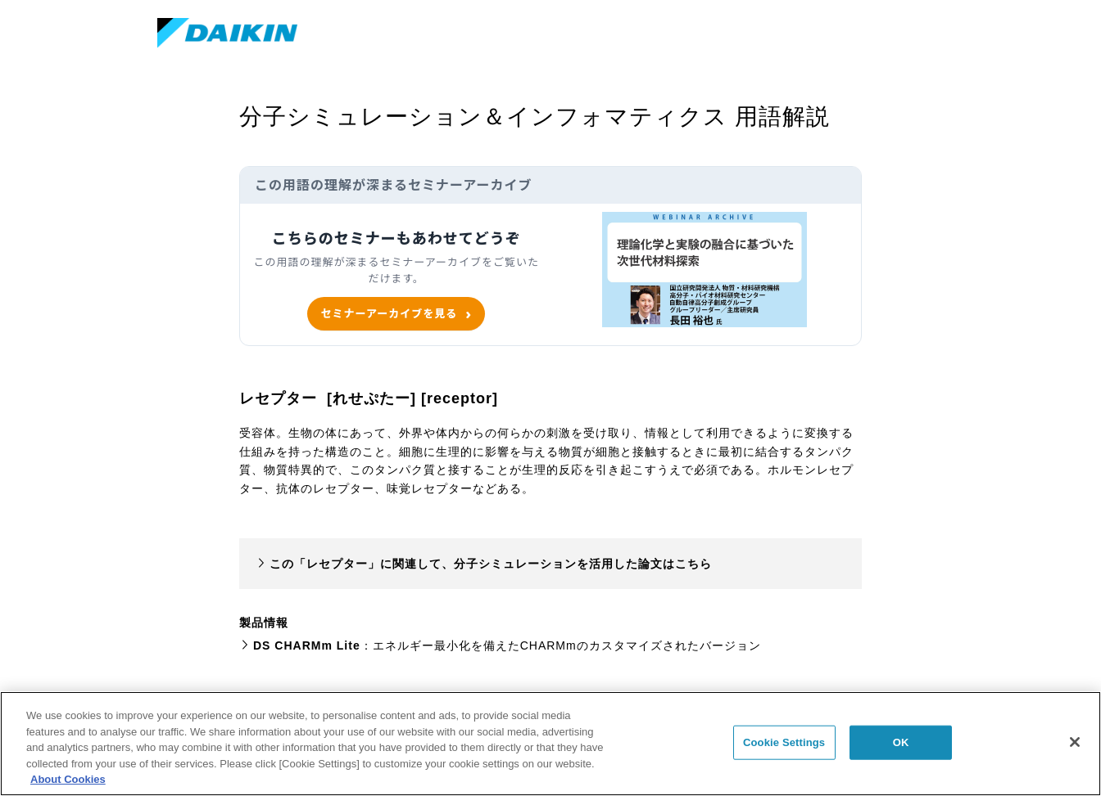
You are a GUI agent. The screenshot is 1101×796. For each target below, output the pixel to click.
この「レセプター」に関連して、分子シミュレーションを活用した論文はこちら (491, 563)
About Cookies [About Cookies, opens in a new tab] (68, 779)
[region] (550, 743)
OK (901, 742)
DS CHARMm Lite (306, 645)
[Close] (1075, 742)
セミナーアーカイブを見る (388, 313)
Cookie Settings (784, 742)
